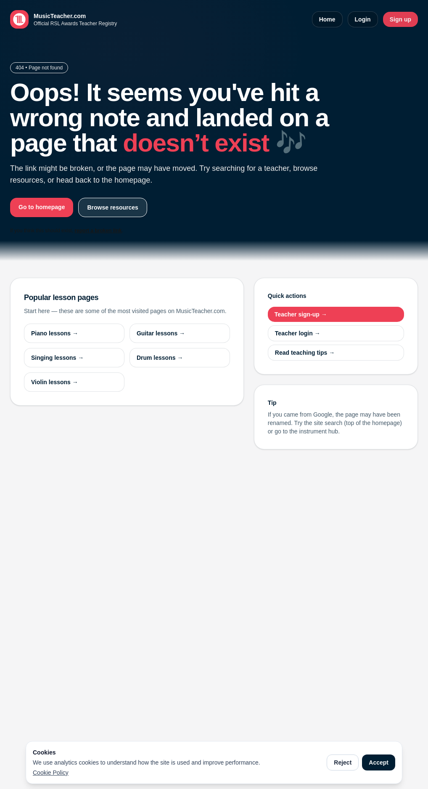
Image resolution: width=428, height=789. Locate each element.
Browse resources (112, 207)
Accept (378, 762)
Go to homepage (41, 207)
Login (363, 19)
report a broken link (98, 231)
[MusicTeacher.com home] (63, 19)
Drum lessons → (160, 357)
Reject (342, 762)
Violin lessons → (54, 382)
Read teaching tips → (305, 352)
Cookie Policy (51, 772)
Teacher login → (297, 333)
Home (327, 19)
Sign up (400, 19)
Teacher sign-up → (301, 314)
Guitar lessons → (161, 333)
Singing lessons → (57, 357)
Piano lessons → (54, 333)
